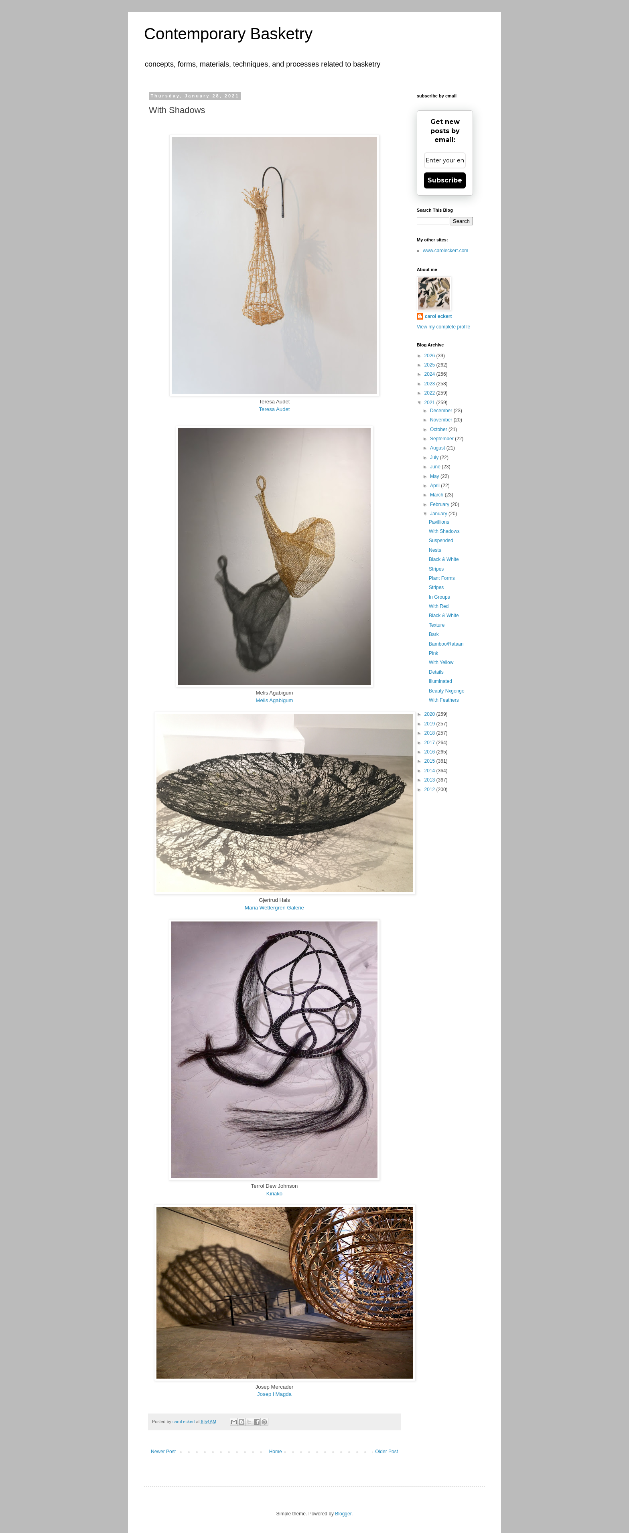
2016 (430, 752)
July (435, 457)
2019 (430, 724)
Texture (436, 625)
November (442, 420)
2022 (430, 393)
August (438, 448)
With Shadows (444, 531)
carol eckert (438, 316)
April (435, 485)
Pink (433, 653)
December (442, 410)
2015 (430, 761)
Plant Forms (442, 578)
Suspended (441, 540)
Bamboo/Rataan (446, 644)
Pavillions (439, 522)
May (435, 476)
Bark (434, 634)
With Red (438, 606)
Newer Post (163, 1451)
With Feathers (444, 700)
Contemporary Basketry (228, 34)
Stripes (436, 569)
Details (436, 672)
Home (275, 1451)
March (437, 495)
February (440, 504)
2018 (430, 733)
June (436, 467)
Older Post (386, 1451)
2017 (430, 742)
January (439, 513)
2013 (430, 780)
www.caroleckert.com (445, 250)
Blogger (343, 1514)
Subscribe (445, 180)
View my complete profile (443, 327)
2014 (430, 771)
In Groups (439, 597)
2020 (430, 714)
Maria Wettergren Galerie (274, 908)
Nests (435, 550)
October (439, 429)
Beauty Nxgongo (447, 691)
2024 (430, 374)
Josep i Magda (274, 1394)
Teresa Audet (274, 409)
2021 (430, 402)
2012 (430, 789)
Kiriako (274, 1194)
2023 (430, 384)
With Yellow (441, 662)
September (442, 438)
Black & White (444, 559)
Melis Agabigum (274, 700)
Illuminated (440, 681)
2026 (430, 355)
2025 (430, 365)
